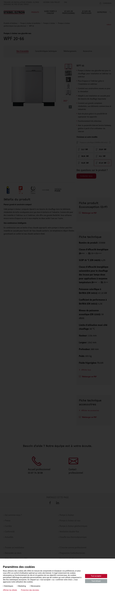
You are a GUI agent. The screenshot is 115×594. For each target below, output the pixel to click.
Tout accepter (96, 576)
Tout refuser (96, 581)
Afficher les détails (10, 590)
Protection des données (30, 590)
